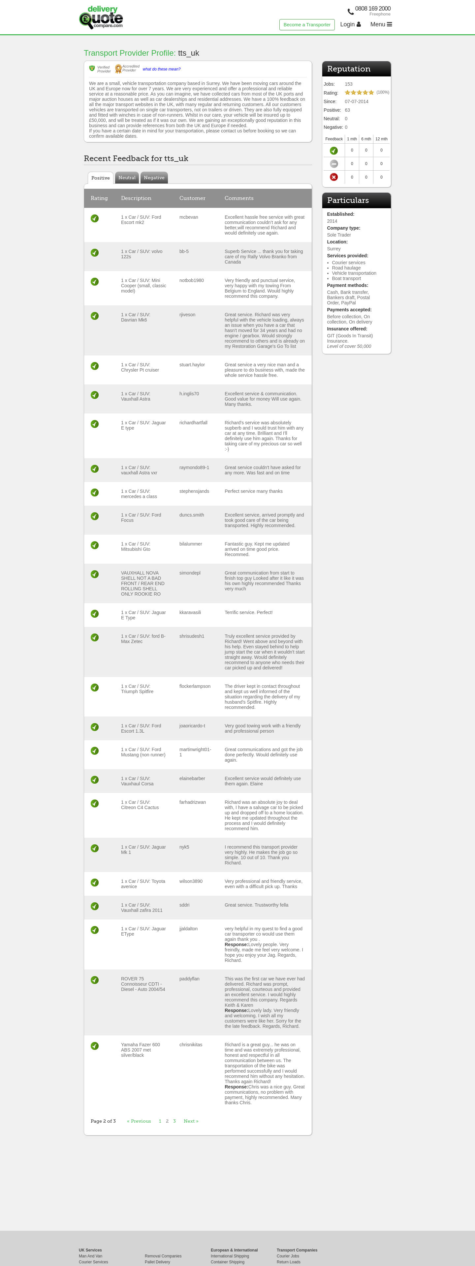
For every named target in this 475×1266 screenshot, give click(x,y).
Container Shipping (227, 1262)
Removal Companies (163, 1256)
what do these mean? (162, 69)
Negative (154, 177)
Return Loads (289, 1262)
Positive (100, 178)
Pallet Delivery (157, 1262)
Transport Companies (297, 1250)
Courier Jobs (288, 1256)
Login (350, 24)
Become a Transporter (307, 24)
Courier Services (93, 1262)
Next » (191, 1121)
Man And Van (90, 1256)
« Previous (139, 1121)
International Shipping (230, 1256)
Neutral (127, 177)
